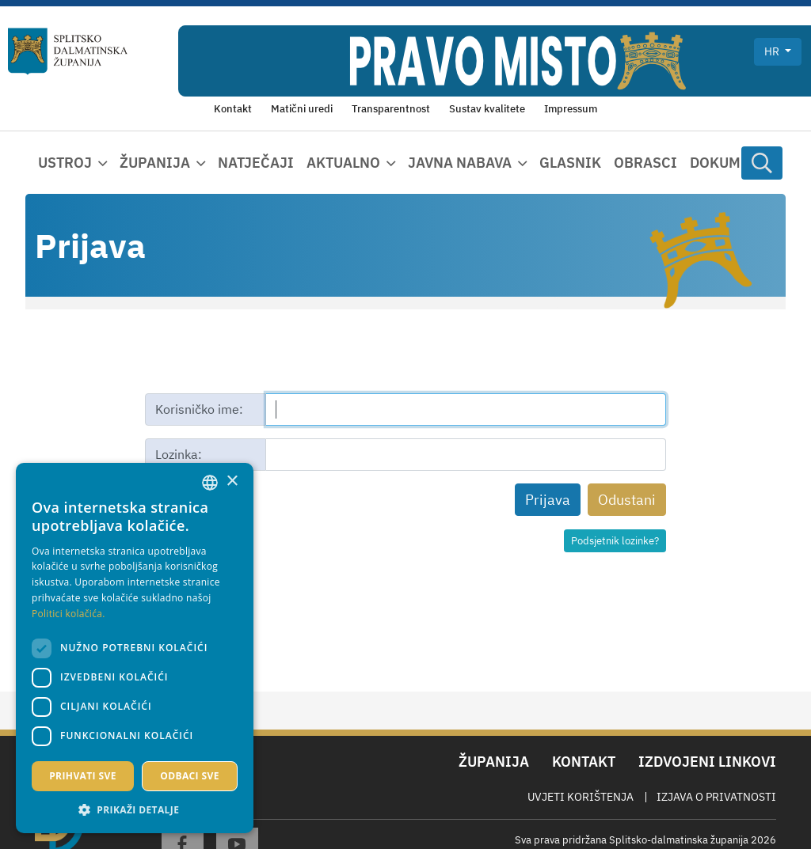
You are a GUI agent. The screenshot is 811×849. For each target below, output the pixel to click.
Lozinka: (178, 454)
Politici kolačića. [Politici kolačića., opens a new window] (68, 613)
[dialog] (134, 648)
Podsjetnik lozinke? (615, 541)
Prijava (547, 500)
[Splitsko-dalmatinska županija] (68, 51)
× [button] (232, 481)
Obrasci (645, 163)
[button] (135, 809)
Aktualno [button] (343, 163)
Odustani (627, 500)
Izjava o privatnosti (716, 797)
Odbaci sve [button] (189, 776)
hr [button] (773, 51)
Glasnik (570, 163)
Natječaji (256, 163)
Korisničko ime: (199, 409)
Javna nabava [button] (460, 163)
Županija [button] (155, 163)
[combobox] (210, 483)
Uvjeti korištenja (580, 797)
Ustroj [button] (65, 163)
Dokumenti (732, 163)
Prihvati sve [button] (82, 776)
